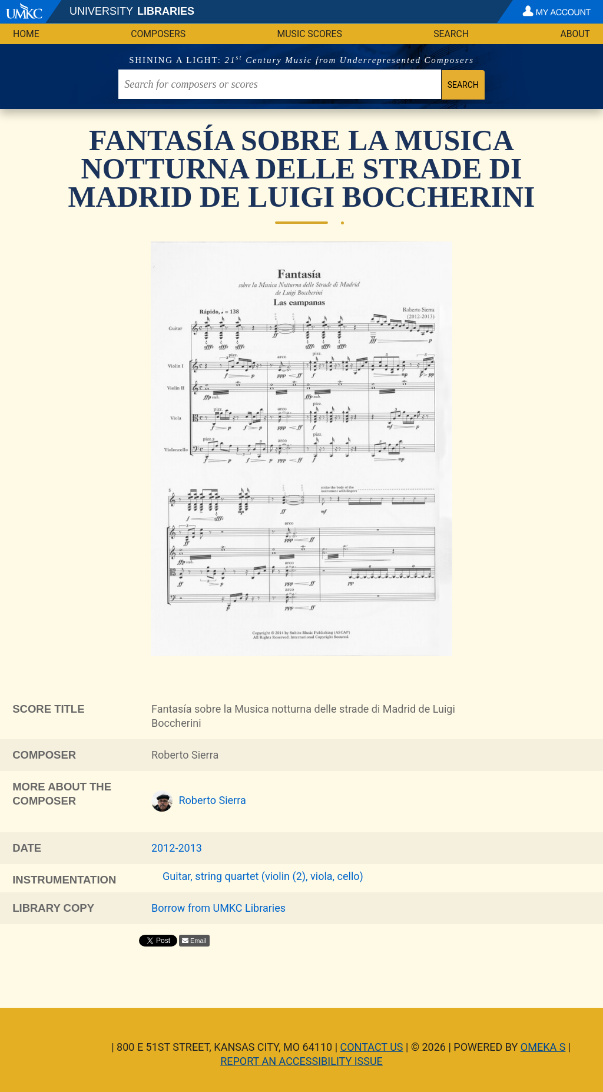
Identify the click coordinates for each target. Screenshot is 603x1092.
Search (451, 33)
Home (26, 33)
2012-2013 (176, 848)
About (575, 33)
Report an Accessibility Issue (301, 1061)
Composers (158, 33)
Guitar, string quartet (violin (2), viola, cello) (263, 876)
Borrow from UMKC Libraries (218, 908)
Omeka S (543, 1047)
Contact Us (371, 1047)
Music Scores (309, 33)
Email (198, 940)
